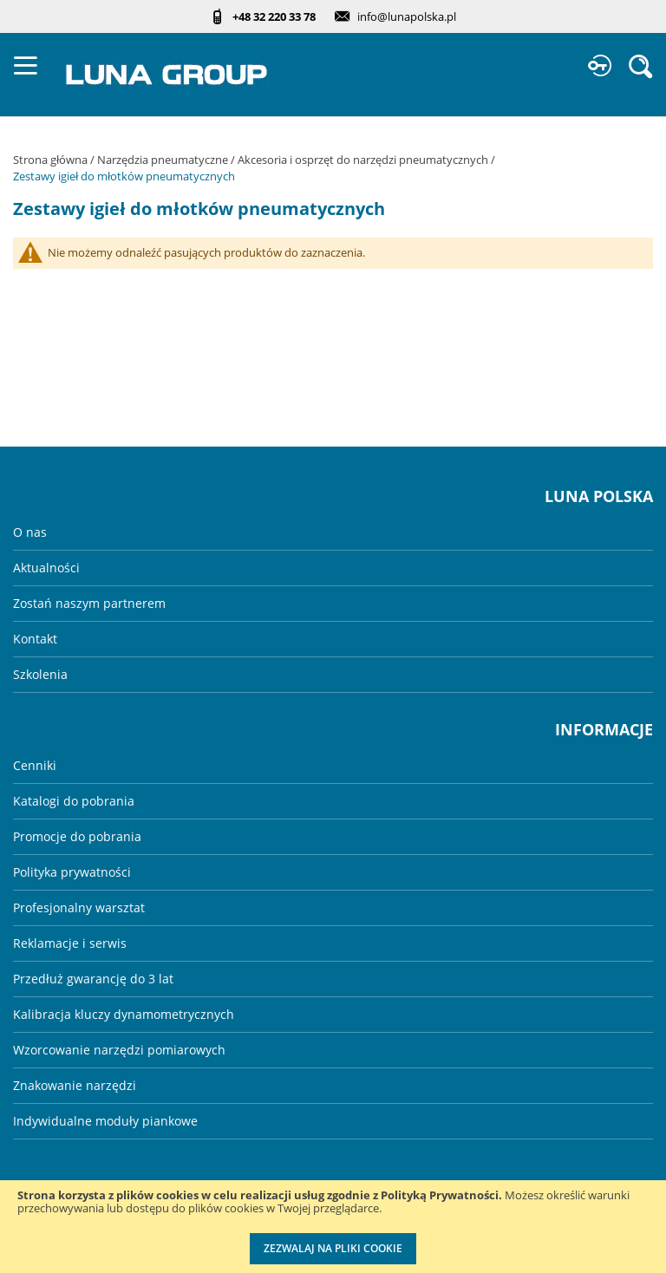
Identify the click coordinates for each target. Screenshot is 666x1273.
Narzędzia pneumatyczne (164, 159)
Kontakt (35, 638)
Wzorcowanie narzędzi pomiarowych (119, 1049)
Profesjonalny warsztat (79, 907)
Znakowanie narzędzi (74, 1085)
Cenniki (34, 765)
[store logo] (167, 75)
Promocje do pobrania (77, 836)
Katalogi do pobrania (73, 801)
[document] (333, 1226)
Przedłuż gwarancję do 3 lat (93, 978)
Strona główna (51, 159)
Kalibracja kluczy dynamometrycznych (123, 1014)
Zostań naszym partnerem (89, 603)
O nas (30, 532)
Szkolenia (40, 674)
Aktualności (46, 567)
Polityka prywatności (72, 872)
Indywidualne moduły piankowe (105, 1121)
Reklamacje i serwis (70, 943)
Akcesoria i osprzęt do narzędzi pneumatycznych (364, 159)
